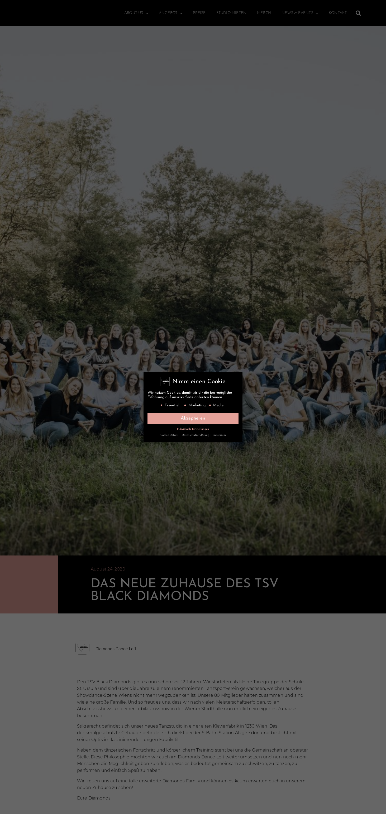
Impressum (219, 435)
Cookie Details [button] (169, 435)
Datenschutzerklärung (196, 435)
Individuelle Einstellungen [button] (193, 429)
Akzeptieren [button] (193, 418)
